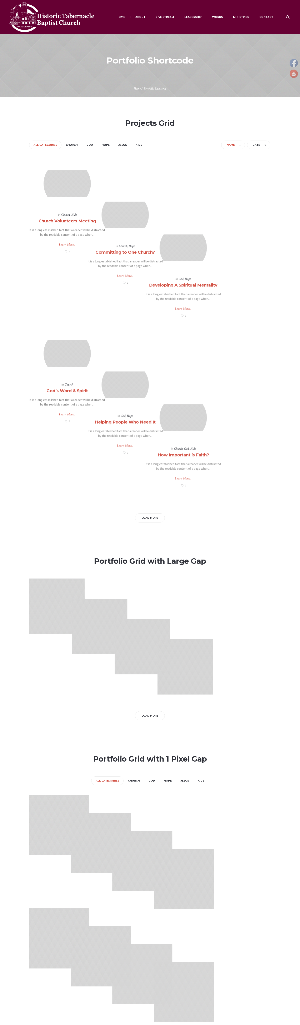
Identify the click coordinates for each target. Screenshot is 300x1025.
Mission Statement (229, 978)
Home (137, 88)
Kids (73, 213)
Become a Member (229, 954)
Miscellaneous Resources (108, 986)
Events (158, 970)
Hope (157, 213)
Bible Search (100, 970)
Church (65, 213)
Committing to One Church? (150, 219)
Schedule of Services (230, 962)
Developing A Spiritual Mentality (232, 219)
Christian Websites (104, 954)
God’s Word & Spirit (67, 323)
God (230, 213)
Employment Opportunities (171, 978)
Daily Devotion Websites (108, 962)
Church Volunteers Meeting (67, 219)
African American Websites (109, 978)
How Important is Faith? (232, 323)
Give (157, 962)
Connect (159, 954)
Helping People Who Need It (149, 323)
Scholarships (162, 986)
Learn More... (67, 243)
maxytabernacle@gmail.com (53, 971)
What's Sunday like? (229, 970)
